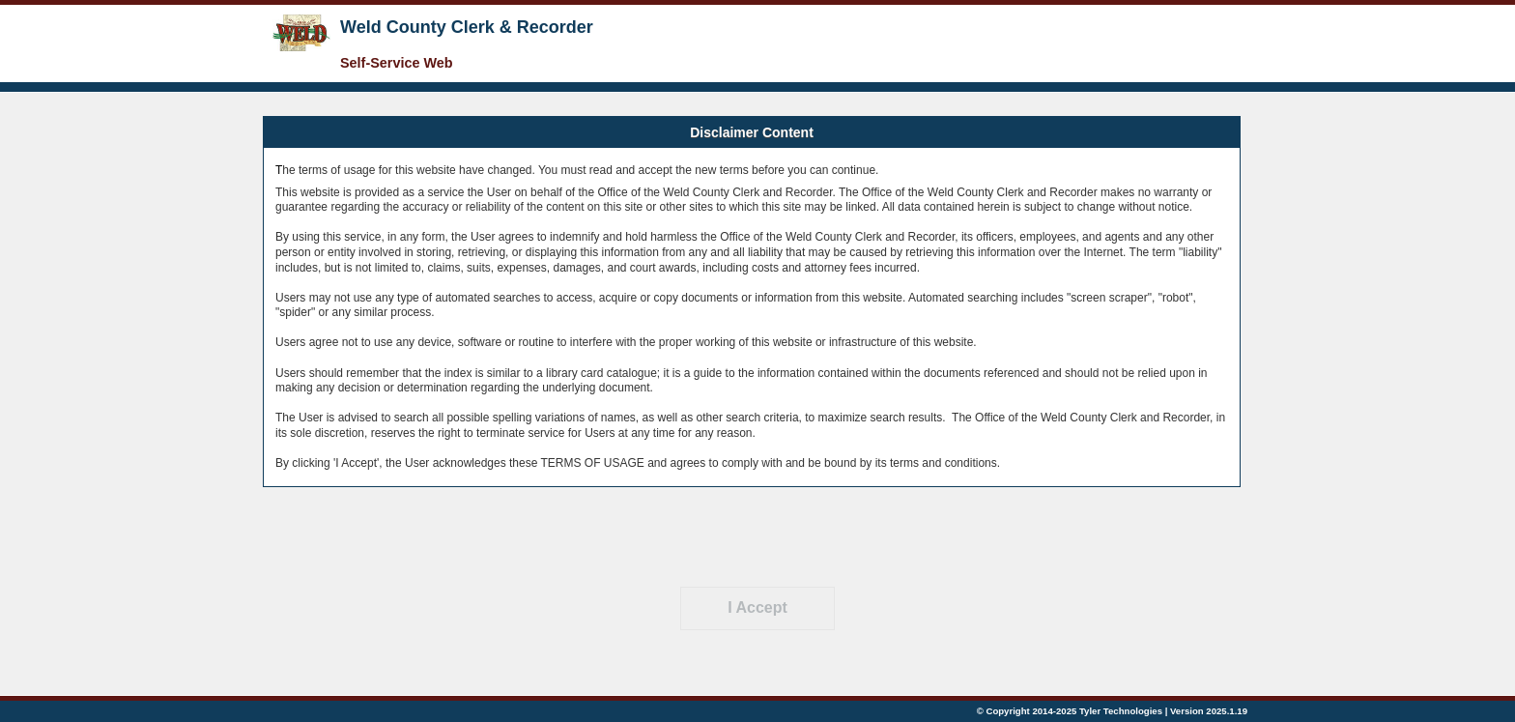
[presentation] (757, 536)
